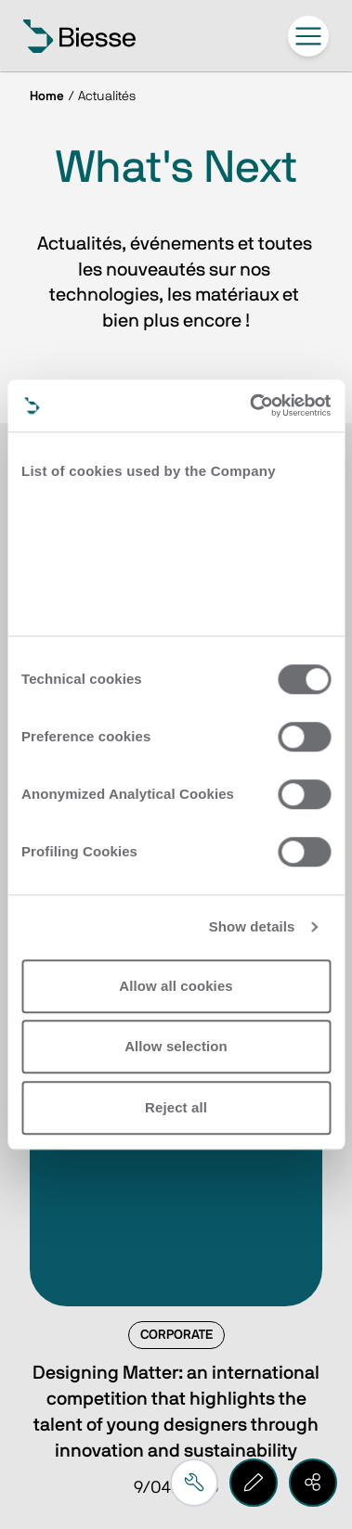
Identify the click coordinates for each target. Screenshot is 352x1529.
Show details (252, 926)
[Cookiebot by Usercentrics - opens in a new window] (251, 405)
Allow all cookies (176, 986)
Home (47, 96)
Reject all (176, 1107)
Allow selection (176, 1046)
